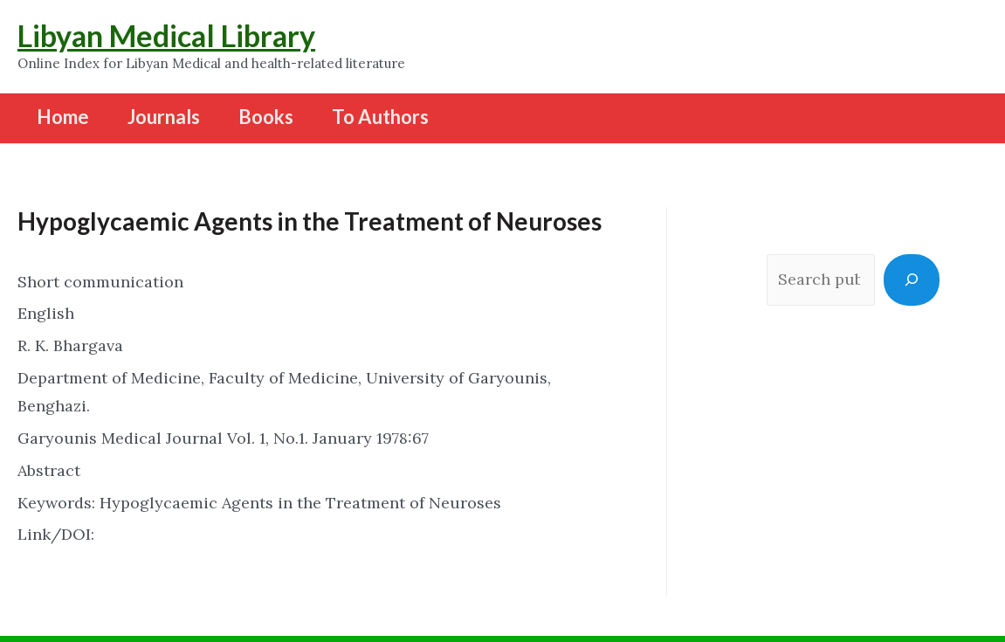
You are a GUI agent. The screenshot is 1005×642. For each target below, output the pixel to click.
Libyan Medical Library (166, 35)
